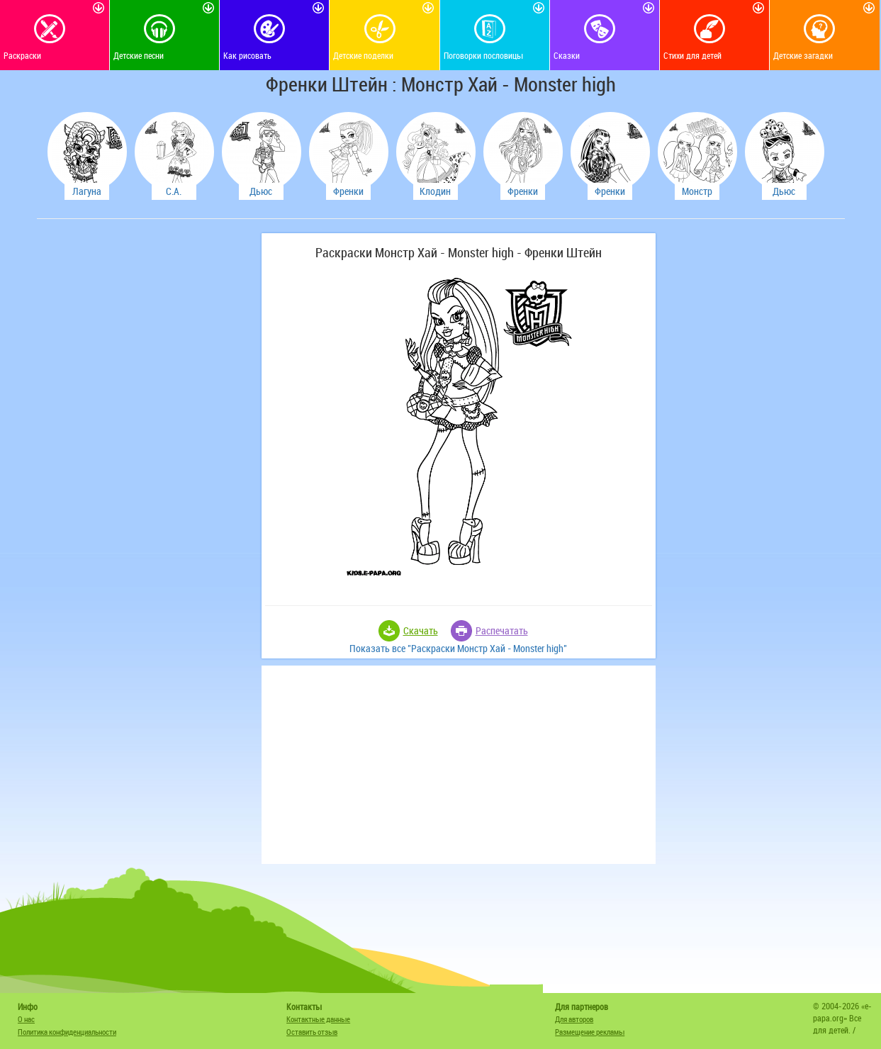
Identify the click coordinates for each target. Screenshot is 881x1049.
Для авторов (574, 1019)
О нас (26, 1019)
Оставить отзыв (311, 1031)
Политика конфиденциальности (67, 1031)
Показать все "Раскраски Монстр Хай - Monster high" (458, 648)
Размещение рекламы (589, 1031)
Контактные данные (318, 1019)
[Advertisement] (147, 445)
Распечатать (502, 630)
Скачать (420, 630)
